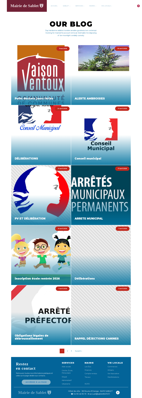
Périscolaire (66, 373)
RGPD (87, 384)
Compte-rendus (91, 373)
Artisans (111, 370)
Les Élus (88, 367)
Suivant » (78, 351)
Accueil (54, 6)
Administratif (67, 380)
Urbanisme (66, 384)
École (70, 371)
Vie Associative (113, 373)
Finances (88, 370)
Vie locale (106, 6)
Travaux (87, 377)
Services (79, 6)
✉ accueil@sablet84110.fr (99, 394)
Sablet (66, 6)
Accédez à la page (36, 382)
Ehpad (64, 377)
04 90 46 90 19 (78, 394)
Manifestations (113, 377)
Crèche (64, 371)
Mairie (92, 6)
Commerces (112, 367)
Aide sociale (66, 367)
